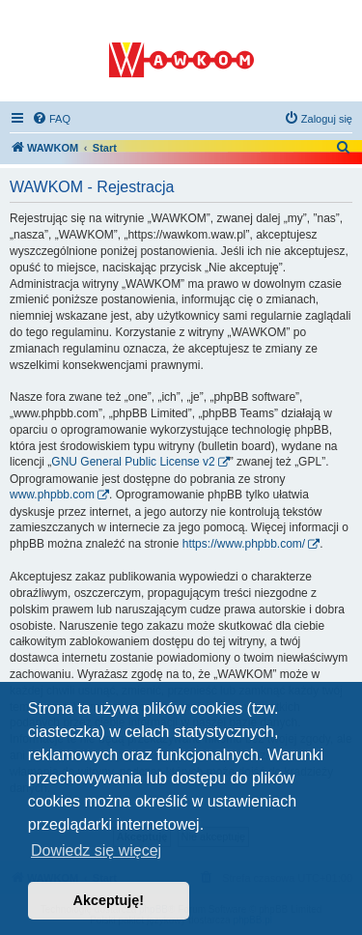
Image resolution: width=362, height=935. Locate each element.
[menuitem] (51, 118)
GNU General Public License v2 (132, 461)
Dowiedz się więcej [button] (96, 850)
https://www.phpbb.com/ (243, 544)
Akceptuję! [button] (109, 900)
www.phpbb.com (52, 494)
